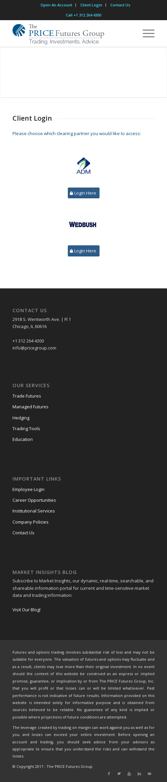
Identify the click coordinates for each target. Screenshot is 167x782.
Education (22, 439)
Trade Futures (26, 396)
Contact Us (120, 4)
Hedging (20, 418)
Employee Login (28, 489)
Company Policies (30, 522)
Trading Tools (26, 428)
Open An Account (56, 4)
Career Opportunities (34, 500)
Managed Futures (30, 407)
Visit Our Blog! (26, 610)
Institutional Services (33, 511)
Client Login (91, 4)
